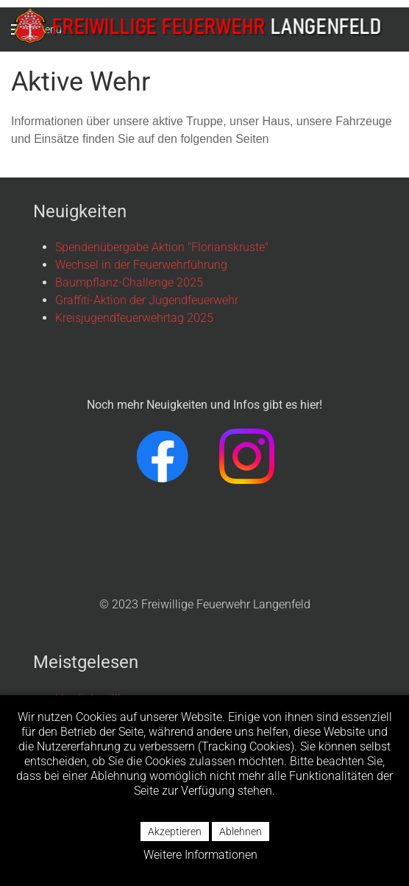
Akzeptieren (175, 831)
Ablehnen (240, 831)
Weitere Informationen (200, 855)
